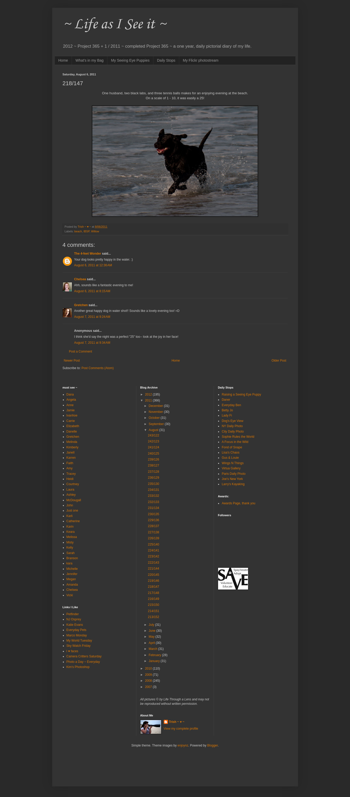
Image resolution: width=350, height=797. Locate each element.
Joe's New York (232, 479)
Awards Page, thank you (238, 503)
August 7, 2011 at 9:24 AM (92, 317)
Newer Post (72, 360)
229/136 (153, 520)
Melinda (71, 442)
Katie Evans (74, 625)
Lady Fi (227, 415)
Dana (70, 394)
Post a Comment (80, 351)
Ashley (71, 495)
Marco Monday (76, 635)
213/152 (153, 617)
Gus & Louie (230, 457)
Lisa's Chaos (230, 452)
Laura (70, 489)
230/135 (153, 514)
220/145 (153, 575)
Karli (69, 516)
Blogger (212, 745)
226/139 (153, 538)
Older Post (279, 360)
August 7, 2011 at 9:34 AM (92, 342)
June (152, 631)
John (69, 505)
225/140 (153, 544)
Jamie (70, 410)
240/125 (153, 453)
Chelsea (80, 279)
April (152, 643)
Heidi (69, 479)
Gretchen (81, 305)
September (157, 424)
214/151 (153, 611)
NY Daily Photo (232, 426)
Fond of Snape (232, 447)
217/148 (153, 593)
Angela (71, 399)
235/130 (153, 484)
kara (69, 563)
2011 (149, 400)
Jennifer (72, 574)
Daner (226, 399)
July (152, 625)
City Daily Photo (233, 431)
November (156, 412)
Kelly (69, 547)
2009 (149, 675)
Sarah (70, 553)
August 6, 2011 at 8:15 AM (92, 291)
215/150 (153, 605)
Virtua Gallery (231, 468)
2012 (149, 394)
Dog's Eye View (232, 421)
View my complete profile (181, 728)
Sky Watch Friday (78, 646)
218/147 (153, 586)
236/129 (153, 477)
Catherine (73, 521)
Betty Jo (227, 410)
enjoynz (182, 745)
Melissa (71, 537)
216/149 (153, 599)
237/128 (153, 471)
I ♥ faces (72, 651)
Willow (95, 231)
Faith (69, 463)
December (156, 406)
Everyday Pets (76, 630)
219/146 (153, 581)
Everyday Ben (231, 405)
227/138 (153, 532)
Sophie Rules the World (238, 437)
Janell (70, 452)
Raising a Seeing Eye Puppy (241, 394)
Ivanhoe (72, 415)
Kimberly (72, 447)
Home (63, 60)
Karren (71, 457)
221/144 (153, 568)
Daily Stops (166, 60)
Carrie (70, 421)
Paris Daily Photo (233, 474)
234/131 (153, 490)
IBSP (87, 231)
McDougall (73, 500)
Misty (70, 542)
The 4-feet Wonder (87, 253)
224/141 (153, 550)
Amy (69, 468)
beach (78, 231)
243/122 (153, 435)
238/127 (153, 465)
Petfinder (72, 614)
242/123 (153, 441)
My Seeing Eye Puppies (130, 60)
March (153, 649)
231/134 (153, 508)
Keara (70, 532)
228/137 (153, 526)
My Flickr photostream (201, 60)
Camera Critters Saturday (84, 656)
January (155, 661)
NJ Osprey (73, 619)
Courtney (72, 484)
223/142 (153, 556)
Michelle (72, 569)
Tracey (71, 474)
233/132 (153, 496)
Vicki (69, 595)
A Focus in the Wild (235, 442)
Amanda (72, 584)
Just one (72, 510)
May (152, 636)
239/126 (153, 459)
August (154, 430)
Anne (70, 405)
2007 (149, 687)
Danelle (71, 431)
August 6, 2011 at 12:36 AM (93, 265)
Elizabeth (72, 426)
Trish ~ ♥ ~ (176, 722)
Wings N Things (232, 463)
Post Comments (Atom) (97, 368)
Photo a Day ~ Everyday (83, 662)
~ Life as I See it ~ (114, 24)
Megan (71, 579)
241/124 (153, 447)
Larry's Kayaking (233, 484)
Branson (72, 558)
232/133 (153, 502)
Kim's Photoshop (78, 667)
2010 (149, 668)
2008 (149, 681)
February (155, 655)
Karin (70, 526)
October (155, 418)
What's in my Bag (90, 60)
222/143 (153, 562)
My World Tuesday (79, 640)
